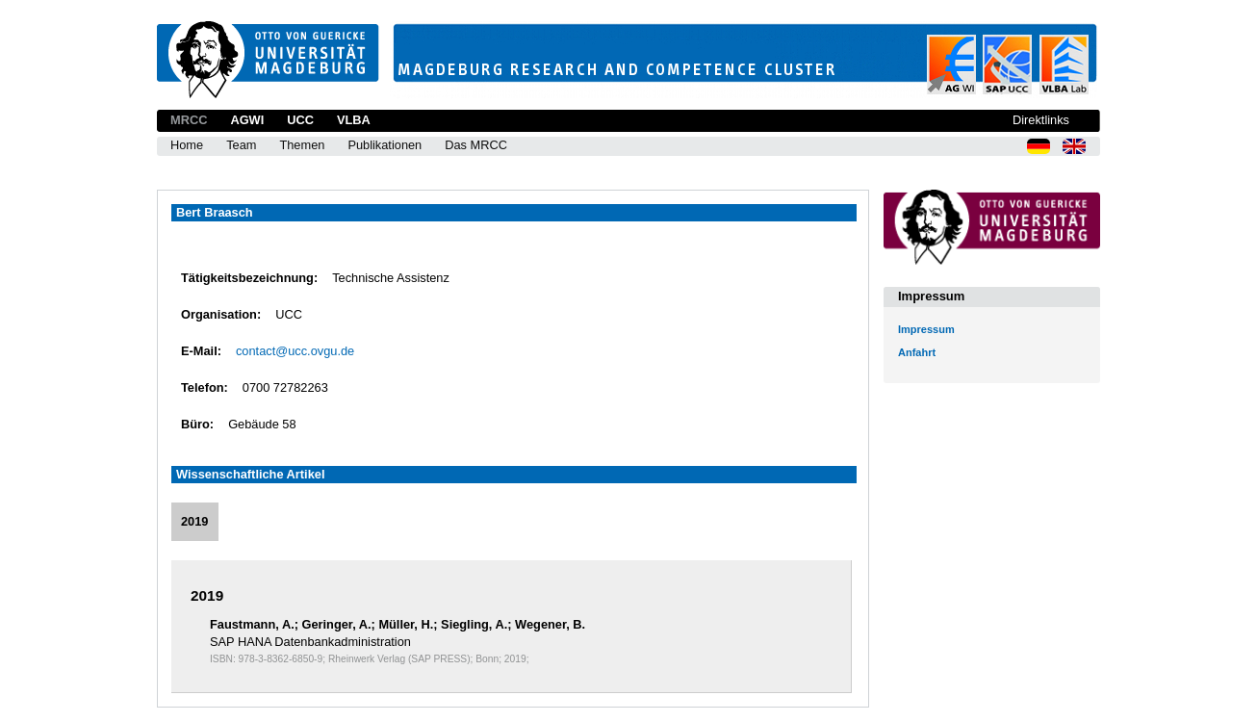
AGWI (247, 120)
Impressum (926, 329)
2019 (194, 521)
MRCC (188, 120)
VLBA (354, 120)
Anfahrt (917, 352)
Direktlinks (1041, 120)
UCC (300, 120)
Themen (301, 145)
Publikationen (384, 145)
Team (241, 145)
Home (186, 145)
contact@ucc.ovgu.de (295, 351)
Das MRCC (476, 145)
